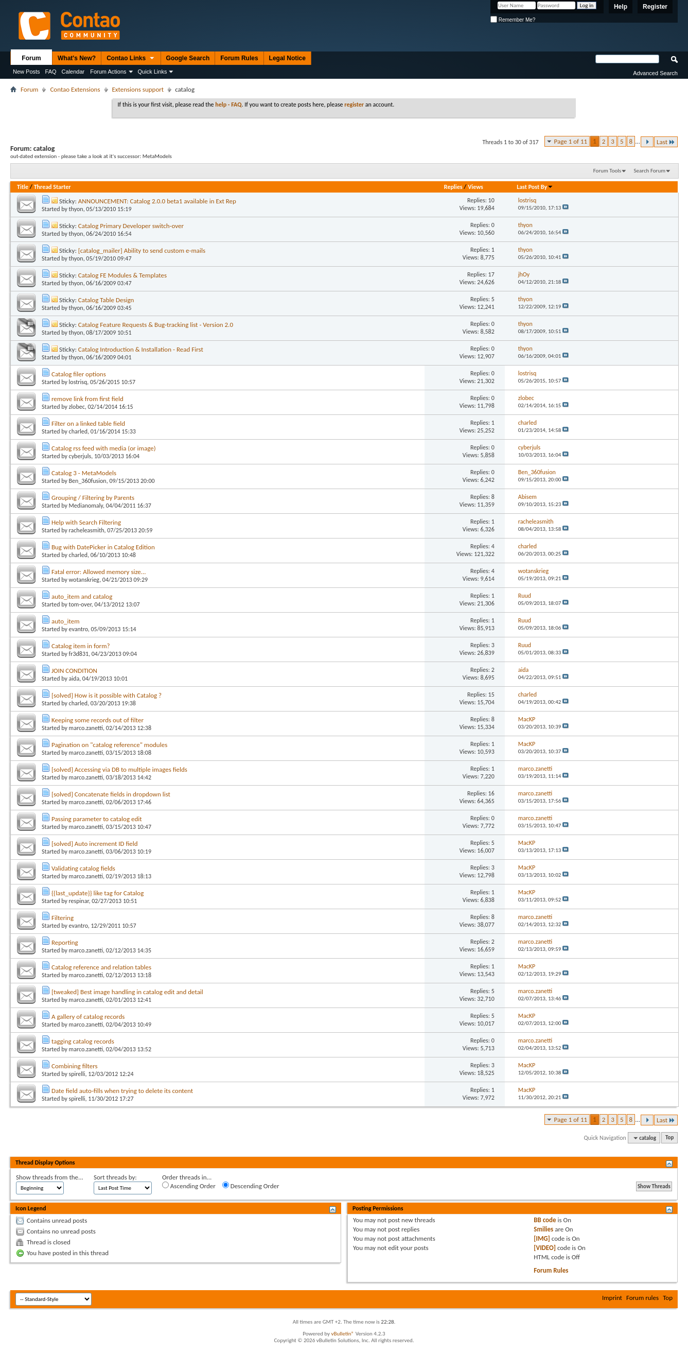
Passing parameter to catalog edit (96, 819)
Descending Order (250, 1186)
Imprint (612, 1297)
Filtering (62, 918)
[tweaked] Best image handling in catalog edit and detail (127, 992)
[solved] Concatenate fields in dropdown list (110, 794)
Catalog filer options (78, 374)
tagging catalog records (82, 1041)
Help (620, 6)
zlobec (77, 406)
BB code (545, 1220)
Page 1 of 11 (571, 141)
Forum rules (642, 1297)
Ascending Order (189, 1186)
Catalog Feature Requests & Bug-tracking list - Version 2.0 (155, 324)
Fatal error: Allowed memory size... (98, 572)
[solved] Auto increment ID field (94, 843)
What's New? (77, 58)
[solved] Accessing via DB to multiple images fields (119, 769)
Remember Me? (512, 20)
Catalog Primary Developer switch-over (131, 226)
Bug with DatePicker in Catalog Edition (103, 547)
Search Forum (650, 170)
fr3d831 (79, 653)
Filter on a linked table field (88, 423)
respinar (79, 901)
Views (475, 186)
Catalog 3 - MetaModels (83, 473)
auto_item (65, 621)
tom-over (80, 604)
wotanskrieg (84, 579)
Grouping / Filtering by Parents (92, 497)
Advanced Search (655, 73)
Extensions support (138, 89)
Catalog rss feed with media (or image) (103, 448)
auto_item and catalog (81, 596)
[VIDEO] (545, 1248)
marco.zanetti (86, 728)
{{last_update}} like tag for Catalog (97, 893)
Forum (31, 58)
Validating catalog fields (83, 868)
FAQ (51, 71)
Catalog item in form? (80, 646)
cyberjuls (80, 456)
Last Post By (535, 186)
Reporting (64, 942)
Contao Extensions (75, 89)
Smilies (543, 1229)
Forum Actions (108, 71)
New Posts (26, 71)
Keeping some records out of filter (97, 720)
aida (74, 678)
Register (655, 6)
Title (22, 186)
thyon (76, 209)
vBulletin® (342, 1333)
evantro (78, 629)
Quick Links (152, 71)
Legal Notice (287, 58)
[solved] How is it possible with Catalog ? (106, 695)
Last (666, 142)
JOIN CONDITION (74, 670)
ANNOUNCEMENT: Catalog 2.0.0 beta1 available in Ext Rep (157, 201)
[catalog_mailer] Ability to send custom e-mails (141, 250)
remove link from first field (87, 399)
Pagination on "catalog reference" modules (109, 745)
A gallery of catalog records (88, 1016)
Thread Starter (52, 186)
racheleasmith (86, 530)
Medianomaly (86, 505)
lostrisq (78, 382)
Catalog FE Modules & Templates (122, 275)
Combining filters (74, 1066)
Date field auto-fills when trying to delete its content (122, 1091)
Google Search (188, 58)
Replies (453, 186)
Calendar (73, 71)
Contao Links (131, 59)
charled (78, 431)
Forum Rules (239, 58)
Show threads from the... (49, 1177)
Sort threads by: (115, 1177)
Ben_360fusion (88, 480)
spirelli (77, 1074)
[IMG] (542, 1238)
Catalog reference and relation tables (101, 967)
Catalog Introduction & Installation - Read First (140, 349)
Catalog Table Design (106, 300)
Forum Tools (607, 170)
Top (669, 1138)
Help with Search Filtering (86, 522)
